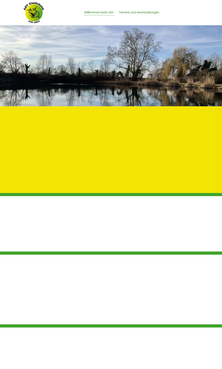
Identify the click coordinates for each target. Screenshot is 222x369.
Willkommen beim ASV (99, 12)
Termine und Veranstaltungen (139, 12)
